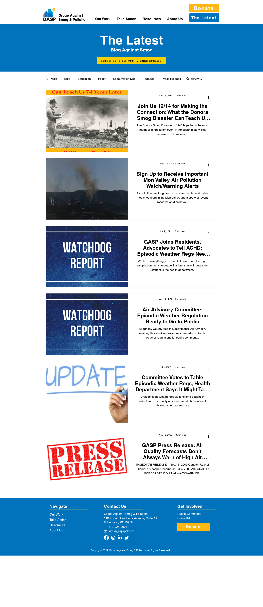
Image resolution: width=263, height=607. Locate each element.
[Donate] (204, 8)
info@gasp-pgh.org (121, 531)
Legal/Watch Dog (124, 78)
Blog (67, 78)
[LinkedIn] (119, 537)
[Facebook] (106, 537)
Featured (149, 78)
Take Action (57, 520)
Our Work (56, 514)
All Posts (51, 78)
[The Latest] (204, 17)
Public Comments (189, 514)
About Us (56, 530)
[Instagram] (113, 537)
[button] (103, 18)
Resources (57, 525)
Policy (102, 78)
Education (84, 78)
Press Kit (183, 518)
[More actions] (209, 97)
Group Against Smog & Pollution (73, 17)
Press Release (171, 78)
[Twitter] (126, 537)
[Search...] (199, 79)
